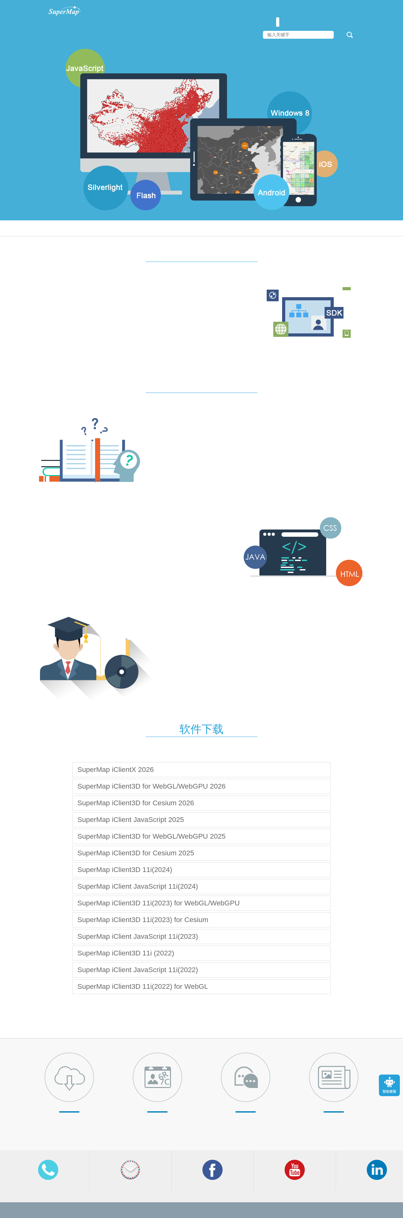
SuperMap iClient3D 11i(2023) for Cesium (142, 920)
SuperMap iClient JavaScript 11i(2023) (137, 936)
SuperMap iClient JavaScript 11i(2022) (137, 970)
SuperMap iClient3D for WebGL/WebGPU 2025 (151, 836)
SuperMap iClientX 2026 (115, 769)
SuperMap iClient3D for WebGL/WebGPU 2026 (151, 786)
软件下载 (201, 729)
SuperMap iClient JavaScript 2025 (130, 820)
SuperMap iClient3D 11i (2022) (125, 953)
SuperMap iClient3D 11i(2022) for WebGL (142, 986)
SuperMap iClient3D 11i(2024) (124, 870)
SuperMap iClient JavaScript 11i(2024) (137, 886)
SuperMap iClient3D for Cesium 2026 (135, 803)
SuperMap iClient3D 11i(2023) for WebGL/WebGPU (158, 903)
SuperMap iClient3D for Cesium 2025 (135, 853)
